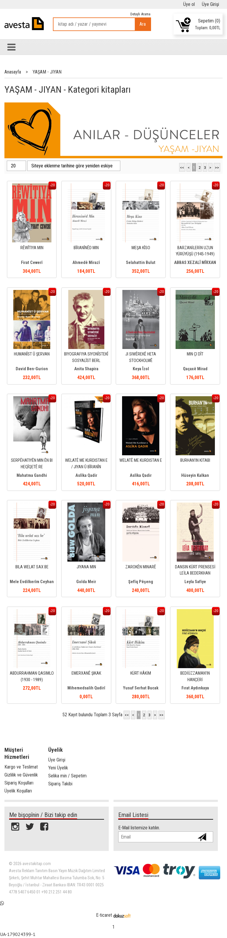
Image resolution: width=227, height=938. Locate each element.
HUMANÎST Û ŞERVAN (32, 354)
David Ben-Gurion (32, 368)
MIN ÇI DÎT (195, 354)
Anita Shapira (86, 368)
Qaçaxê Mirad (195, 368)
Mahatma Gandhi (32, 475)
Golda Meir (86, 581)
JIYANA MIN (86, 567)
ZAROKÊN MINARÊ (140, 567)
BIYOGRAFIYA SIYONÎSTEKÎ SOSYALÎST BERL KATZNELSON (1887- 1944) (86, 360)
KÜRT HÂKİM (140, 673)
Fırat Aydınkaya (195, 688)
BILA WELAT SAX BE (31, 567)
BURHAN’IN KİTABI (195, 460)
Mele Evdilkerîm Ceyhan (32, 581)
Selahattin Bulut (140, 262)
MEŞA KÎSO (141, 247)
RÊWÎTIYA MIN (31, 247)
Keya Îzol (141, 368)
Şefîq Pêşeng (140, 581)
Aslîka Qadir (86, 475)
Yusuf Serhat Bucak (140, 688)
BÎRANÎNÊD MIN (86, 247)
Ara (143, 24)
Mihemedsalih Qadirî (86, 688)
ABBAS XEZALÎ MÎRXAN (195, 262)
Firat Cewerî (32, 262)
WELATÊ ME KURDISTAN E (140, 460)
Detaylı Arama (140, 14)
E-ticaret (104, 915)
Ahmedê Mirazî (86, 262)
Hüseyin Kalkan (195, 475)
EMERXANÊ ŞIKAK (86, 673)
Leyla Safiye (195, 581)
